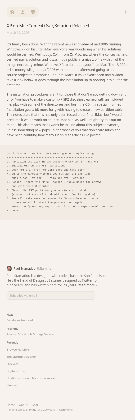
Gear (35, 405)
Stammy (31, 409)
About (23, 405)
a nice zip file (92, 59)
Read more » (87, 285)
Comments (66, 409)
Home (11, 405)
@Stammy (44, 268)
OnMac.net (78, 54)
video (84, 44)
